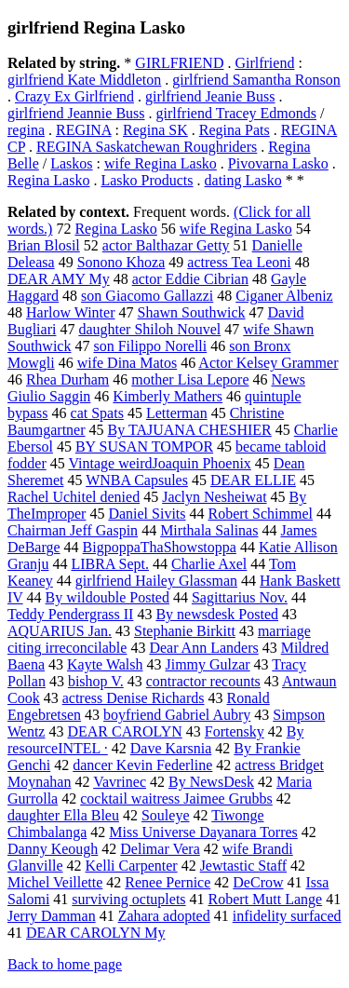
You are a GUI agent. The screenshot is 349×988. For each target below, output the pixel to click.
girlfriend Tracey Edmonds (236, 113)
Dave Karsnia (171, 748)
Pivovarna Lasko (278, 163)
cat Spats (97, 413)
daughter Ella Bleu (63, 815)
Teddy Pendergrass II (70, 614)
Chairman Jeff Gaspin (72, 530)
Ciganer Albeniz (283, 296)
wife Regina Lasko (160, 163)
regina (26, 130)
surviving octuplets (128, 899)
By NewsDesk (211, 782)
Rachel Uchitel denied (73, 497)
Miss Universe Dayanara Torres (203, 832)
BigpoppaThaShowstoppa (159, 547)
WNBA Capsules (137, 480)
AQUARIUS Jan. (59, 631)
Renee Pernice (167, 882)
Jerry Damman (51, 916)
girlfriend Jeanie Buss (210, 96)
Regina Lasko (48, 180)
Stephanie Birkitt (184, 631)
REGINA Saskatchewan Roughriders (146, 147)
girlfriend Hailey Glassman (156, 581)
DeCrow (258, 882)
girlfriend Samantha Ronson (256, 80)
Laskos (71, 163)
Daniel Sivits (146, 513)
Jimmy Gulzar (208, 664)
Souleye (165, 815)
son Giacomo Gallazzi (147, 296)
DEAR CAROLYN (124, 731)
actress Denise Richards (133, 698)
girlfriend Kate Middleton (84, 80)
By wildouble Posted (107, 597)
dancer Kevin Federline (142, 765)
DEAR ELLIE (253, 480)
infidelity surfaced (287, 916)
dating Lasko (243, 180)
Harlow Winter (70, 312)
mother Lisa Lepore (189, 379)
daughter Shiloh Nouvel (149, 329)
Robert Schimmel (260, 513)
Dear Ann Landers (203, 648)
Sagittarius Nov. (240, 597)
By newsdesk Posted (216, 614)
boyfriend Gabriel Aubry (176, 715)
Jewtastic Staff (243, 865)
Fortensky (234, 731)
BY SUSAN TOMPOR (144, 446)
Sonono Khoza (121, 262)
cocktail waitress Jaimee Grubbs (176, 798)
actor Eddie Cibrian (190, 279)
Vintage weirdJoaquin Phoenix (159, 463)
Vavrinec (119, 782)
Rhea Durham (67, 379)
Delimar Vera (159, 849)
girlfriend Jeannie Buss (76, 113)
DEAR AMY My (58, 279)
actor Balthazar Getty (166, 245)
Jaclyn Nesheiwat (214, 497)
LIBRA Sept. (110, 564)
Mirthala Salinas (209, 530)
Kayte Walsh (105, 664)
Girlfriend (264, 63)
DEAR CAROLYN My (96, 933)
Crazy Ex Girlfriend (74, 96)
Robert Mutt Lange (265, 899)
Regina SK (155, 130)
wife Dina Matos (127, 363)
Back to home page (64, 964)
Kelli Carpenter (132, 865)
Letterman (177, 413)
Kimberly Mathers (167, 396)
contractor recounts (203, 681)
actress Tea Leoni (238, 262)
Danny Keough (52, 849)
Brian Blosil (43, 245)
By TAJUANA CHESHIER (190, 430)
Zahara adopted (164, 916)
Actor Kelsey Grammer (268, 363)
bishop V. (96, 681)
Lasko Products (147, 180)
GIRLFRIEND (179, 63)
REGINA (84, 130)
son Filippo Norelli (150, 346)
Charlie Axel (209, 564)
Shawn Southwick (191, 312)
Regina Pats (234, 130)
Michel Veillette (54, 882)
